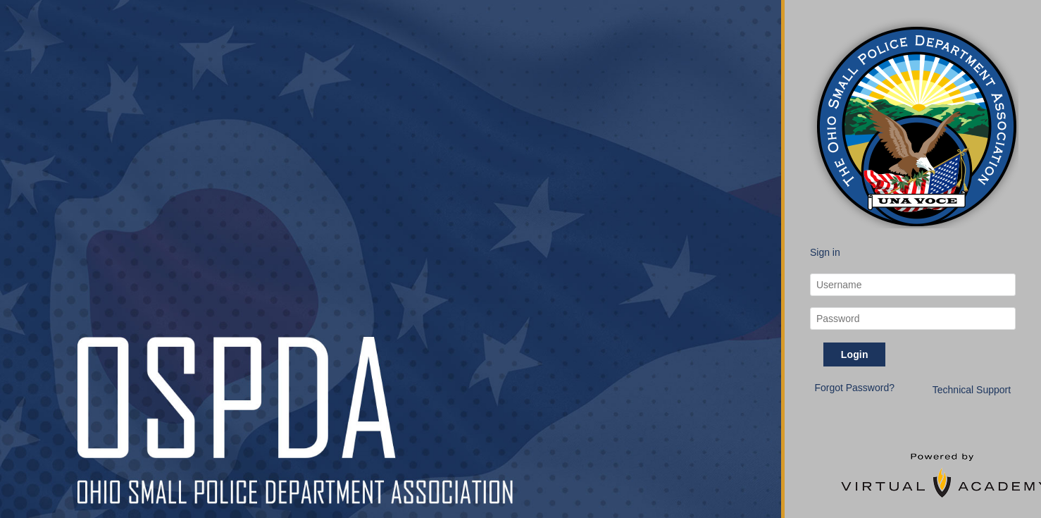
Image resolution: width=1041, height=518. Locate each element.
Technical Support (972, 389)
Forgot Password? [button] (854, 387)
